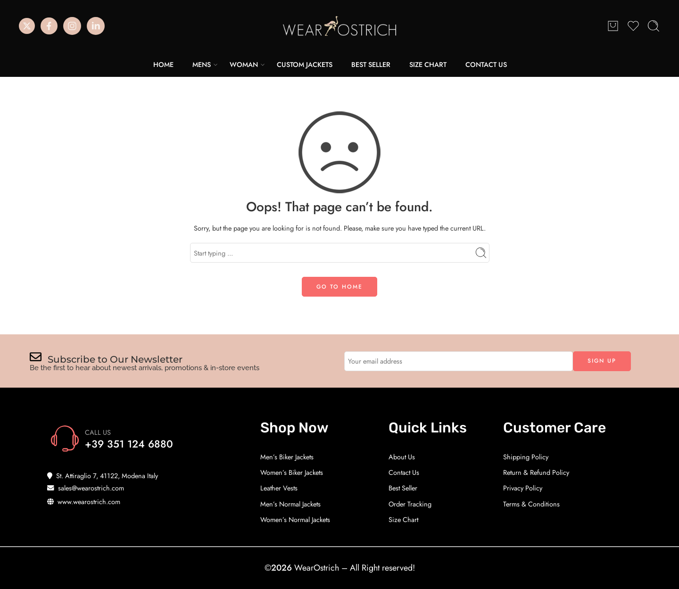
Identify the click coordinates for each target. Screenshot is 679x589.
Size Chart (403, 519)
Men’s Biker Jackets (287, 457)
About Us (402, 457)
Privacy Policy (522, 488)
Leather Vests (279, 488)
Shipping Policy (525, 457)
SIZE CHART (428, 64)
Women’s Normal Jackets (295, 519)
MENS (201, 64)
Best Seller (403, 488)
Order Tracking (410, 504)
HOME (163, 64)
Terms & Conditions (531, 504)
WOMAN (244, 64)
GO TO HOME (339, 286)
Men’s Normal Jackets (290, 504)
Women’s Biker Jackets (291, 472)
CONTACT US (486, 64)
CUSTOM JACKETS (304, 64)
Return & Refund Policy (536, 472)
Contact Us (404, 472)
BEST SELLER (370, 64)
